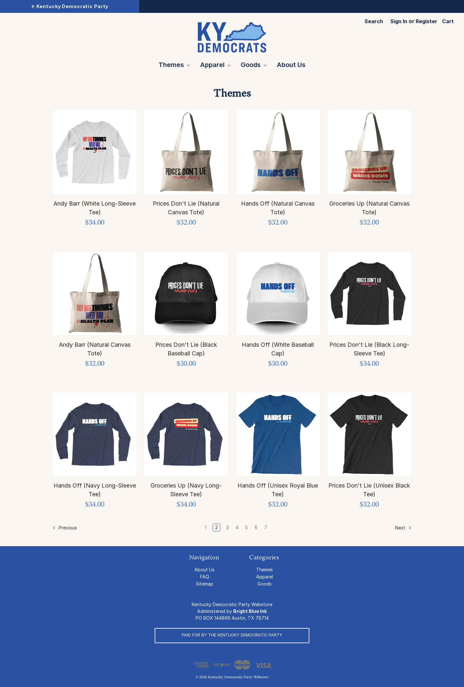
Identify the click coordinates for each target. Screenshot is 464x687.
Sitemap (204, 583)
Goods (253, 65)
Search (373, 21)
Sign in (398, 21)
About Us (291, 65)
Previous (65, 528)
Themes (174, 65)
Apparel (215, 65)
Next (403, 528)
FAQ (204, 576)
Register (426, 21)
